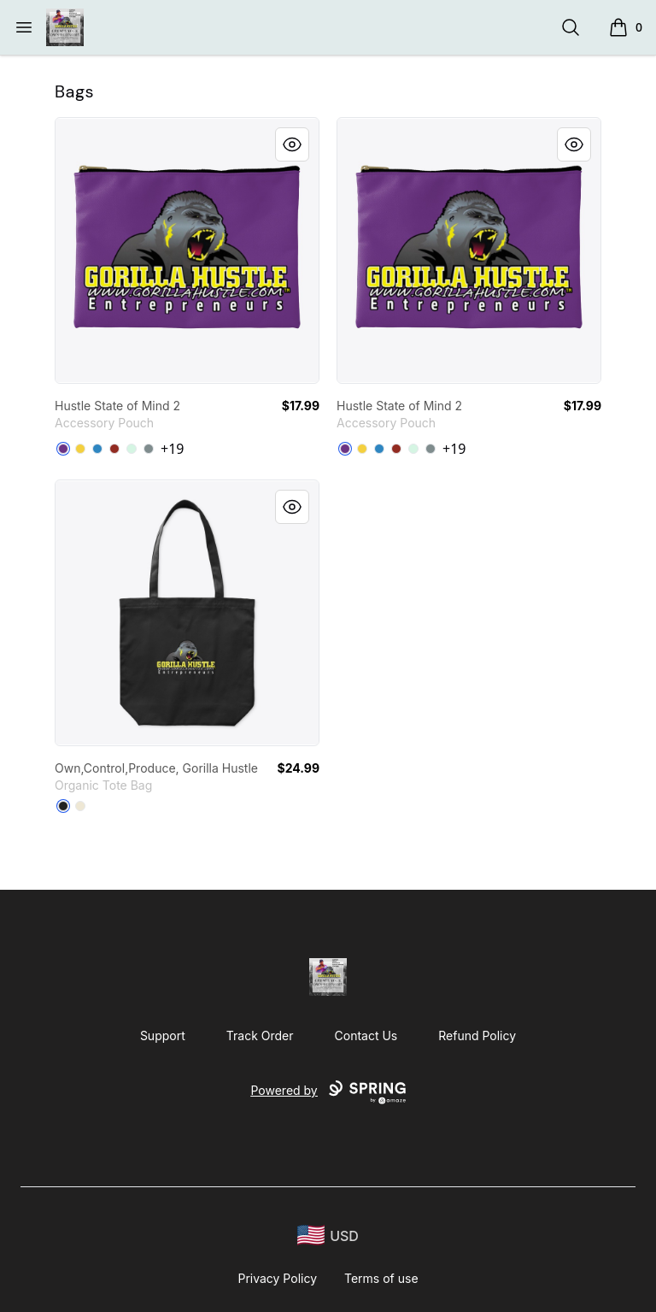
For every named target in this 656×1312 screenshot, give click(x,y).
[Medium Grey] (149, 449)
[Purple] (63, 449)
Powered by (327, 1092)
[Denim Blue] (97, 449)
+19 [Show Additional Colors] (172, 448)
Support (162, 1035)
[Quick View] (292, 144)
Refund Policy (477, 1035)
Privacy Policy (277, 1278)
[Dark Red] (114, 449)
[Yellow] (80, 449)
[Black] (63, 806)
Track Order (260, 1035)
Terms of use (381, 1278)
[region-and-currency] (328, 1235)
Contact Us (366, 1035)
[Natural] (80, 806)
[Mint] (131, 449)
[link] (187, 250)
